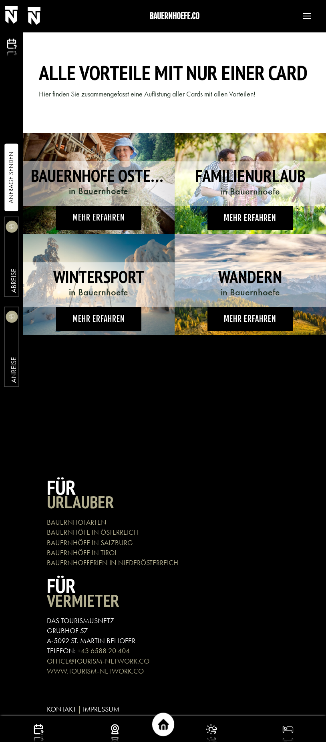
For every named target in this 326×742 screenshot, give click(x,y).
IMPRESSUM (101, 709)
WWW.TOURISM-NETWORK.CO (95, 671)
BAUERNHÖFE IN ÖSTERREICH (92, 532)
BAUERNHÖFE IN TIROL (82, 552)
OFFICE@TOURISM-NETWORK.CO (98, 661)
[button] (303, 16)
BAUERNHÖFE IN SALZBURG (90, 542)
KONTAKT (61, 709)
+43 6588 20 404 (103, 650)
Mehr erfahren (98, 218)
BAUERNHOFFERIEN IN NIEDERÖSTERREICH (112, 562)
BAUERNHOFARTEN (77, 522)
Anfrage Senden (11, 177)
